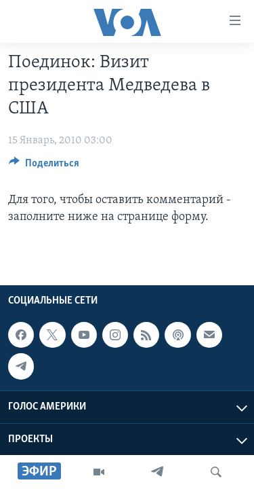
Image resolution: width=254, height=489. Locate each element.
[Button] (44, 166)
